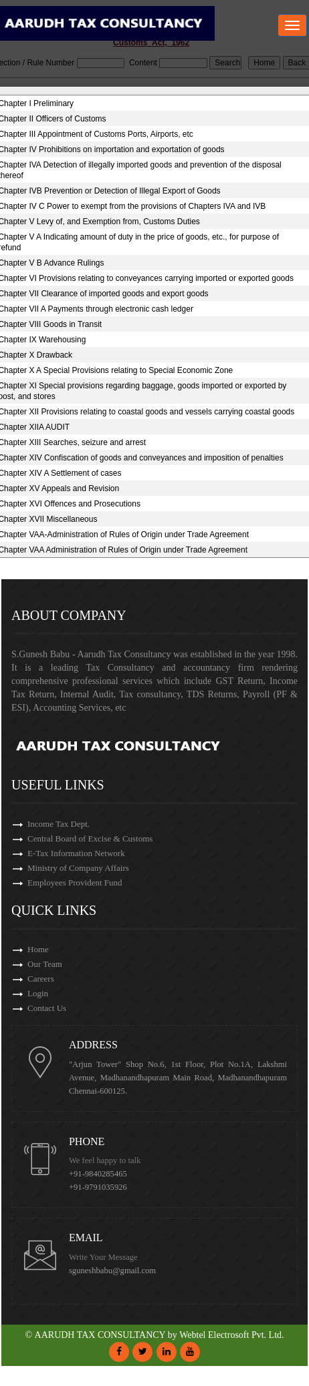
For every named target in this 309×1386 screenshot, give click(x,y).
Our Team (44, 964)
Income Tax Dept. (58, 824)
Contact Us (46, 1008)
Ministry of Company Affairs (78, 868)
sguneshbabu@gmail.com (112, 1270)
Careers (40, 979)
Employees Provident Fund (74, 883)
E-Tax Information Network (76, 853)
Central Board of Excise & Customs (89, 838)
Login (37, 993)
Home (38, 949)
